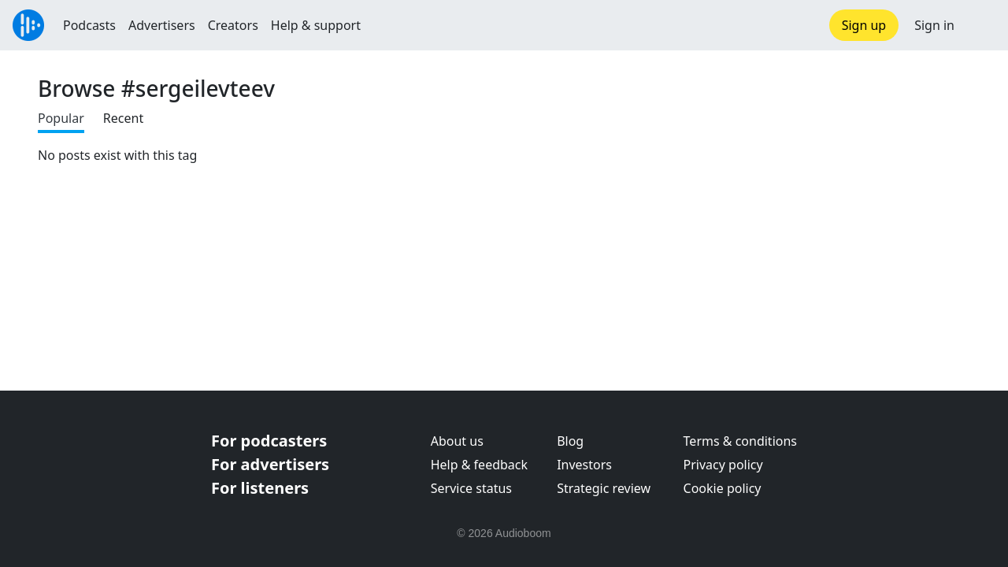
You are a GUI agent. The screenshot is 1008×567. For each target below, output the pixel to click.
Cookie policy (723, 488)
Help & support (316, 25)
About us (457, 441)
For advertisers (270, 464)
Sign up (864, 25)
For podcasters (269, 440)
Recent (123, 118)
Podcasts (89, 25)
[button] (981, 25)
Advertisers (161, 25)
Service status (471, 488)
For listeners (260, 487)
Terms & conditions (740, 441)
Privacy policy (723, 464)
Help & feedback (479, 464)
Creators (233, 25)
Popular (61, 118)
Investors (584, 464)
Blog (570, 441)
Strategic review (603, 488)
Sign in (934, 25)
